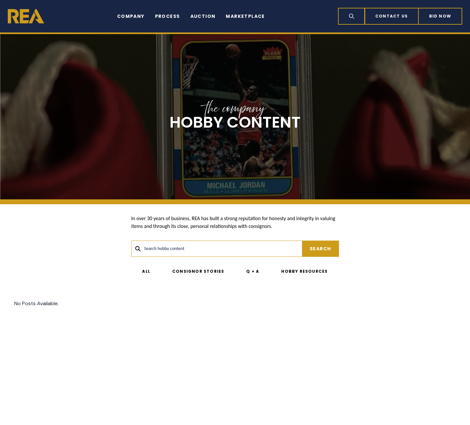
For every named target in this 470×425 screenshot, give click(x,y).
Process (167, 16)
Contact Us (391, 16)
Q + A (252, 271)
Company (131, 16)
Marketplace (245, 16)
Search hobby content (164, 248)
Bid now (440, 16)
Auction (203, 16)
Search (320, 248)
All (146, 271)
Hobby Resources (304, 271)
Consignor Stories (198, 271)
